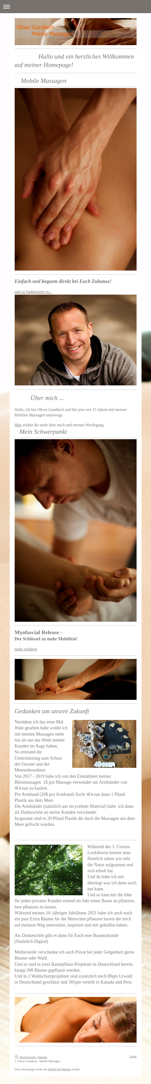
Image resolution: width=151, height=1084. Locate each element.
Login (133, 1056)
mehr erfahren (26, 649)
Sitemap (42, 1057)
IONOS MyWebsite (59, 1069)
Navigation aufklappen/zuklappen (75, 6)
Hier (18, 425)
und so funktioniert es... (33, 292)
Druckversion (25, 1057)
